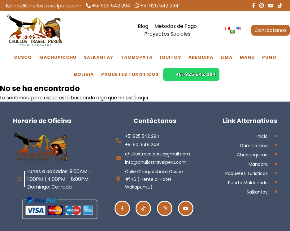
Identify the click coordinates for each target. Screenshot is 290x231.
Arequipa (200, 57)
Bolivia (84, 74)
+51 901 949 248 (142, 145)
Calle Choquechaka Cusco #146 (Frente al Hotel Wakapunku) (154, 179)
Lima (226, 57)
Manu (247, 57)
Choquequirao (252, 155)
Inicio (262, 136)
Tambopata (137, 57)
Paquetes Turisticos (130, 74)
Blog (143, 26)
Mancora (258, 164)
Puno (269, 57)
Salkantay (98, 57)
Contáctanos (270, 30)
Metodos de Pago (175, 26)
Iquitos (170, 57)
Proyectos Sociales (167, 33)
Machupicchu (57, 57)
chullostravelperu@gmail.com (157, 154)
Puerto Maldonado (248, 183)
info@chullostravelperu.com (43, 5)
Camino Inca (254, 145)
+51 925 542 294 (108, 5)
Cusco (23, 57)
